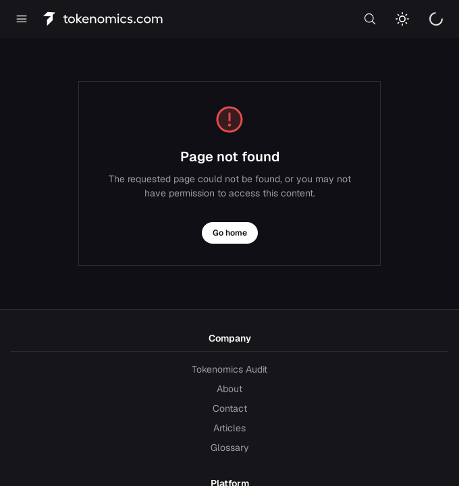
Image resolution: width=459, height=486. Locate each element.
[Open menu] (21, 19)
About (229, 389)
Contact (230, 408)
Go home (230, 232)
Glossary (230, 447)
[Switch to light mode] (402, 19)
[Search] (370, 19)
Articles (229, 428)
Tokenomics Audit (229, 369)
